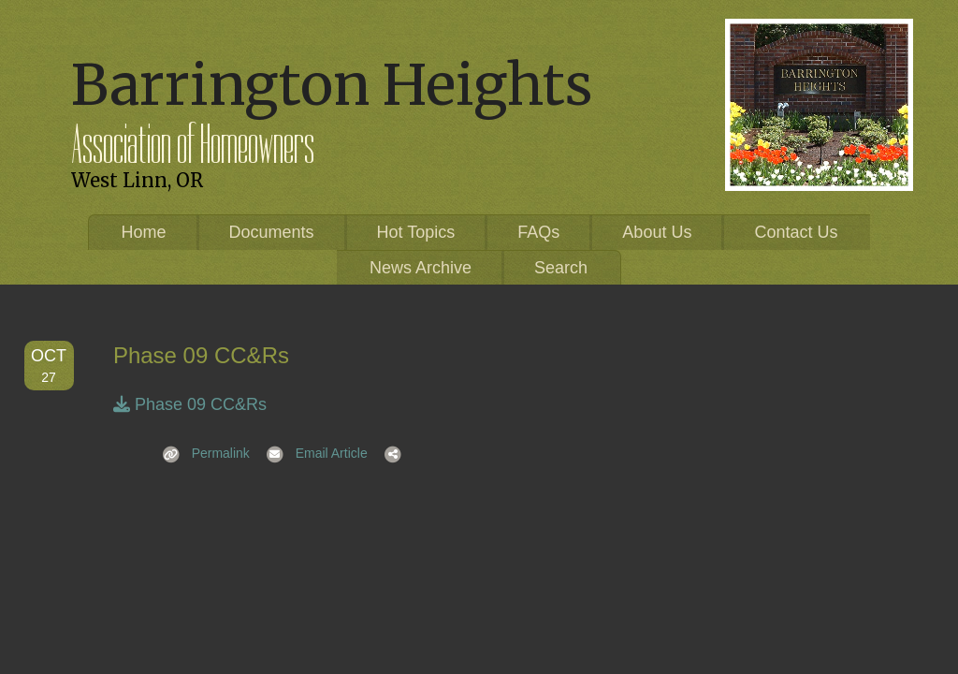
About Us (656, 232)
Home (144, 232)
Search (561, 267)
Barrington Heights (331, 85)
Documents (271, 232)
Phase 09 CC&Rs (190, 404)
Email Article (311, 453)
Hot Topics (416, 232)
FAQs (538, 232)
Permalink (200, 453)
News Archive (421, 267)
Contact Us (795, 232)
